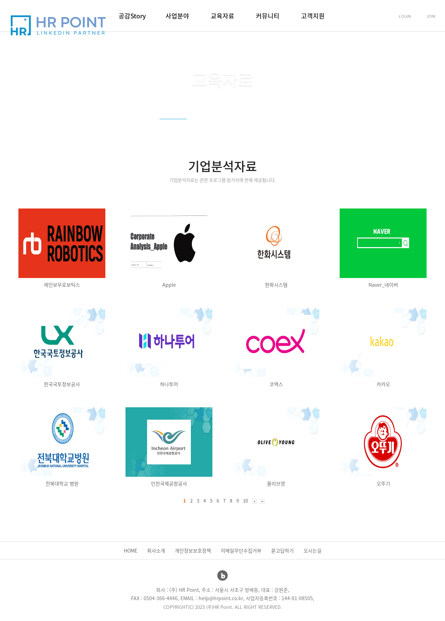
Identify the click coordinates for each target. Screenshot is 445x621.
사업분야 (177, 16)
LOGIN (405, 16)
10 (245, 500)
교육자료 (222, 16)
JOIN (431, 16)
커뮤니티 (268, 16)
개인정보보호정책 (193, 550)
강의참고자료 (215, 126)
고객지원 (313, 16)
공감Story (132, 16)
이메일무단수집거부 (241, 550)
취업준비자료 (258, 126)
